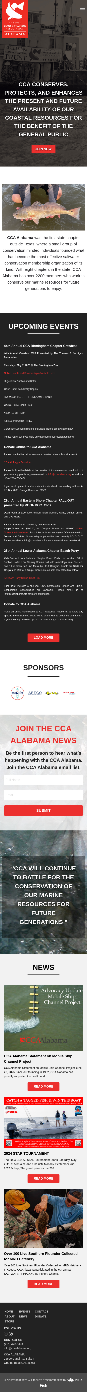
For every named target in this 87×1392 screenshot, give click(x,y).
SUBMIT (43, 811)
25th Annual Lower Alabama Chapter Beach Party (41, 550)
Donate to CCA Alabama (22, 604)
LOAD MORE (43, 637)
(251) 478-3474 (13, 1344)
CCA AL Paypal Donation (17, 462)
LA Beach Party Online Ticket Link (22, 578)
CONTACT (41, 1311)
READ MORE (43, 1086)
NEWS (23, 1316)
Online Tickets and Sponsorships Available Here (29, 373)
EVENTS (24, 1311)
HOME (9, 1311)
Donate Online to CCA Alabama (27, 447)
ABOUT (10, 1316)
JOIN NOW (44, 149)
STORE (9, 1321)
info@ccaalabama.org (59, 474)
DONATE (40, 1316)
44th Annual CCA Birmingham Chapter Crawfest (40, 346)
